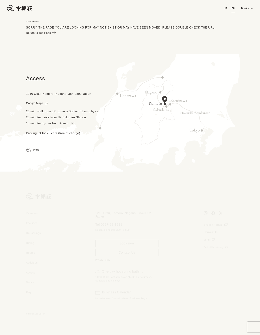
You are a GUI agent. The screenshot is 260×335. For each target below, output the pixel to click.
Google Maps (38, 103)
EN (232, 8)
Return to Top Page (42, 32)
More (33, 150)
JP (224, 8)
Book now (246, 8)
